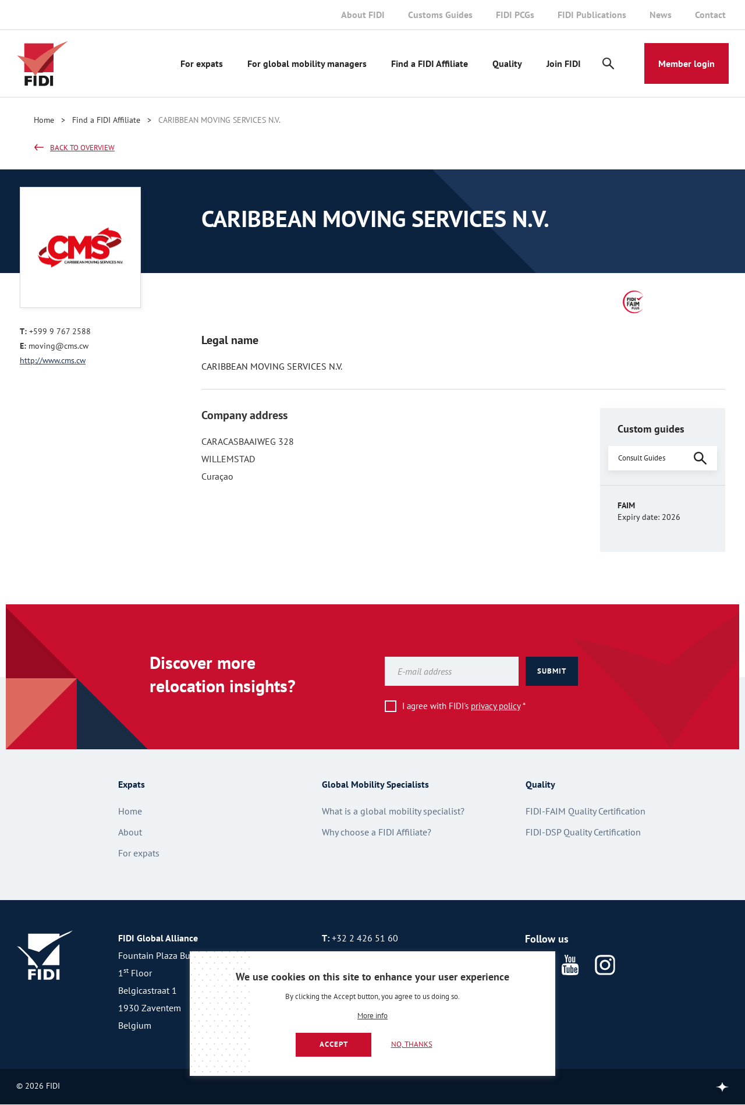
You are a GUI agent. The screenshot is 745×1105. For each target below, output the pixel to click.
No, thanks (411, 1044)
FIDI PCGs (515, 14)
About (130, 832)
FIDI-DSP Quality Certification (583, 832)
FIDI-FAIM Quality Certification (585, 811)
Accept (334, 1044)
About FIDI (363, 14)
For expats (201, 63)
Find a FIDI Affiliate (429, 63)
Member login (686, 63)
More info (372, 1016)
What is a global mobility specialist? (393, 811)
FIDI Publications (592, 14)
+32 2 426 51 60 (365, 938)
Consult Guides (641, 458)
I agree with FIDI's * (464, 705)
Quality (507, 63)
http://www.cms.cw (53, 360)
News (661, 14)
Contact (710, 14)
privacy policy (495, 705)
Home (44, 120)
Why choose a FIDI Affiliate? (376, 832)
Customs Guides (440, 14)
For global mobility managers (307, 63)
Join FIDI (564, 63)
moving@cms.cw (58, 346)
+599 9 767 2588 (60, 331)
